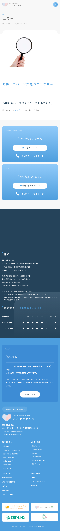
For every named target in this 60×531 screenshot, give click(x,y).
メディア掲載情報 (8, 482)
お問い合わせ (35, 473)
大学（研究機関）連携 (38, 460)
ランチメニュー (36, 464)
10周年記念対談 (37, 449)
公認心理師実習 (36, 457)
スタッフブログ (7, 495)
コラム (4, 486)
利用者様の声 (7, 477)
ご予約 (33, 477)
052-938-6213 (30, 308)
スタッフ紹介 (7, 473)
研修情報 (34, 453)
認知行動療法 (7, 464)
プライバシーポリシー (38, 481)
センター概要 (35, 442)
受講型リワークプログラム (11, 450)
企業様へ (34, 485)
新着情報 (5, 490)
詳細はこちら (30, 394)
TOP (4, 24)
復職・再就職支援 (8, 457)
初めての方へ (7, 442)
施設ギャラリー (36, 446)
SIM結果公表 (7, 468)
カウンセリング (8, 461)
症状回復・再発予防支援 (10, 454)
